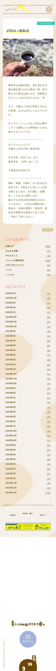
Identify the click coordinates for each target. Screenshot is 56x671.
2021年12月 (13, 483)
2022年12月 (13, 431)
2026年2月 (12, 293)
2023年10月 (13, 383)
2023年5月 (12, 407)
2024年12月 (13, 317)
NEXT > (43, 515)
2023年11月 (13, 379)
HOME (12, 515)
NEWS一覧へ (28, 515)
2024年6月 (12, 345)
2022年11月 (13, 436)
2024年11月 (13, 322)
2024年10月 (13, 326)
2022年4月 (12, 464)
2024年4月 (12, 355)
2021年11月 (13, 488)
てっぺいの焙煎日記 (17, 260)
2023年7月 (12, 398)
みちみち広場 (13, 251)
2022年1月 (12, 478)
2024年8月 (12, 336)
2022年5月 (12, 459)
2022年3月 (12, 469)
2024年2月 (12, 364)
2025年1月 (12, 312)
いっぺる (11, 275)
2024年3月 (12, 360)
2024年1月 (12, 369)
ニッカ (9, 270)
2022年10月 (13, 440)
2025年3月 (12, 303)
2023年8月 (12, 393)
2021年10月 (13, 493)
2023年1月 (12, 426)
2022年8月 (12, 450)
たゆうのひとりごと (17, 265)
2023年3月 (12, 417)
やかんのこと (13, 256)
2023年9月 (12, 388)
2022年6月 (12, 455)
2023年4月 (12, 412)
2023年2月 (12, 421)
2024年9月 (12, 331)
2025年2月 (12, 307)
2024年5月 (12, 350)
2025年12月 (13, 298)
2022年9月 (12, 445)
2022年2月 (12, 474)
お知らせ (11, 246)
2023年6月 (12, 402)
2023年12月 (13, 374)
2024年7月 (12, 341)
